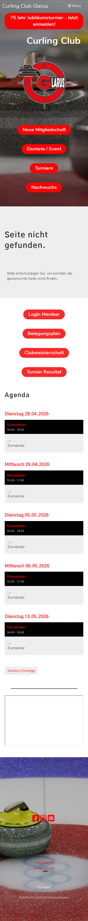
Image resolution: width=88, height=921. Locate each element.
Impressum (44, 862)
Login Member (44, 314)
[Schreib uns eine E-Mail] (51, 818)
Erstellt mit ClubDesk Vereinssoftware (44, 916)
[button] (44, 436)
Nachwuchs (44, 187)
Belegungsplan (44, 333)
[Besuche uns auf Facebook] (35, 818)
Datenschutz (44, 868)
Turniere (44, 168)
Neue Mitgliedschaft (44, 130)
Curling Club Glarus (25, 6)
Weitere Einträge (21, 670)
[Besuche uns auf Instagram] (43, 818)
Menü (74, 6)
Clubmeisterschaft (44, 353)
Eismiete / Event (44, 149)
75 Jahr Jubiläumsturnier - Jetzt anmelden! (44, 21)
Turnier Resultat (44, 372)
